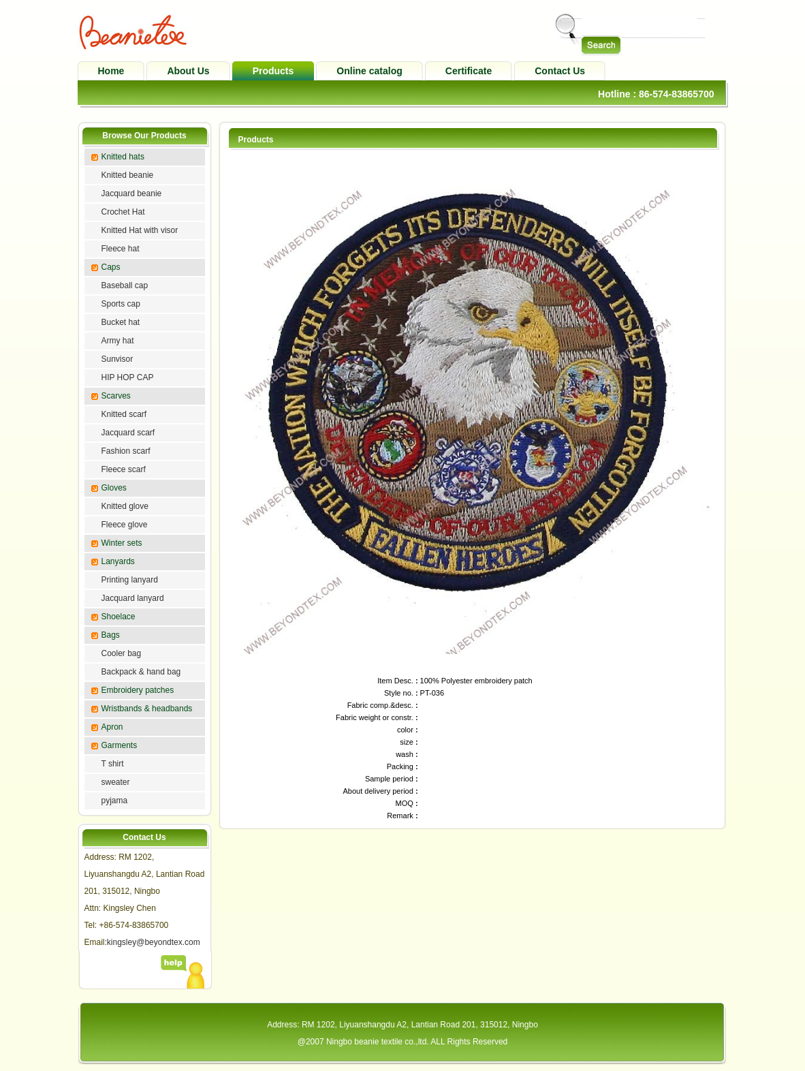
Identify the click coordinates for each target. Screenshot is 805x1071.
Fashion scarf (126, 451)
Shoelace (118, 616)
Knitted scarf (124, 414)
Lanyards (118, 561)
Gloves (114, 488)
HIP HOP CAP (127, 377)
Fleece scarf (123, 469)
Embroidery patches (137, 690)
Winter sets (121, 543)
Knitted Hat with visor (139, 230)
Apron (112, 727)
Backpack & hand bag (141, 672)
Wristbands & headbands (147, 708)
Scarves (116, 396)
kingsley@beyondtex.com (153, 942)
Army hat (117, 340)
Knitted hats (122, 156)
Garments (119, 745)
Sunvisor (117, 359)
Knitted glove (124, 506)
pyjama (114, 800)
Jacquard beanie (131, 193)
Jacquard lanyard (132, 598)
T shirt (112, 764)
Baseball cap (124, 285)
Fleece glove (124, 524)
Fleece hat (120, 248)
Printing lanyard (129, 580)
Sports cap (120, 304)
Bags (110, 635)
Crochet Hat (123, 212)
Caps (111, 267)
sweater (115, 782)
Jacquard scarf (128, 432)
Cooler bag (121, 653)
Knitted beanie (127, 175)
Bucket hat (120, 322)
